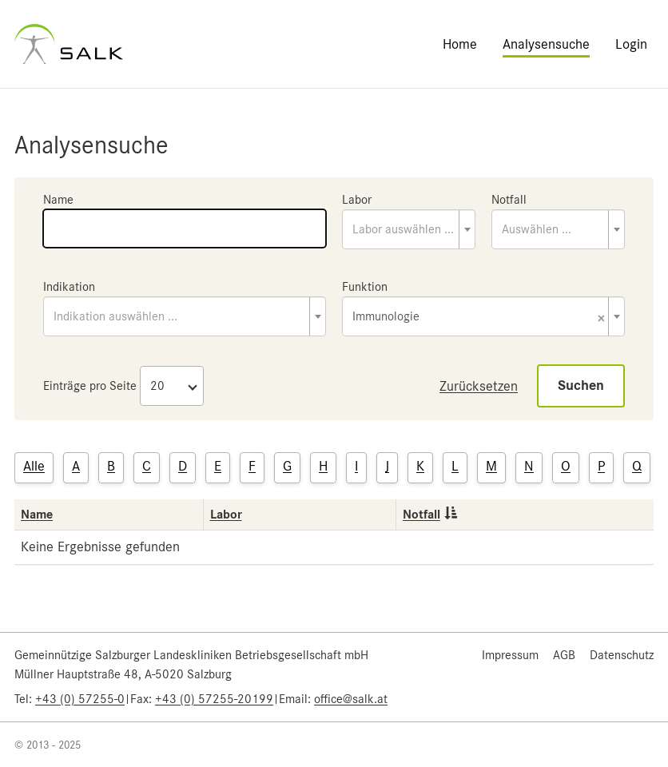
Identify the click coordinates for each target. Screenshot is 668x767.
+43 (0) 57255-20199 (214, 699)
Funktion (365, 287)
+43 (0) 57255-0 (80, 699)
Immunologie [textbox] (478, 317)
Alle (34, 466)
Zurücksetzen (478, 386)
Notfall (509, 200)
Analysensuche (546, 44)
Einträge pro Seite (90, 386)
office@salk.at (351, 699)
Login (631, 44)
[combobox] (408, 229)
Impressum (510, 655)
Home (460, 44)
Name (58, 200)
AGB (564, 655)
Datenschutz (622, 655)
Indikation (69, 287)
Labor (357, 200)
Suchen (581, 385)
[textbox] (408, 229)
